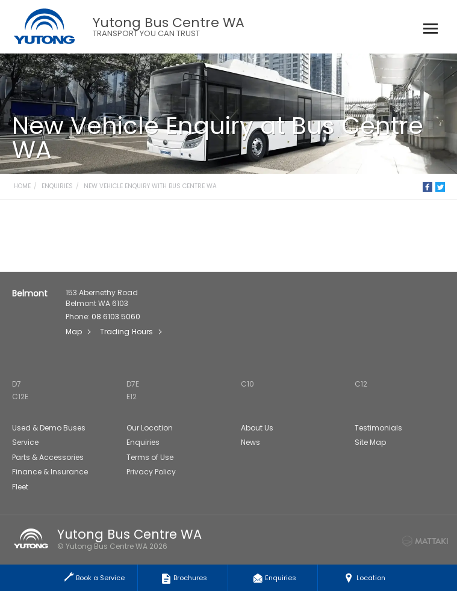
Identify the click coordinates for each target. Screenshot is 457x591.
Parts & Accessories (48, 457)
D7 (16, 384)
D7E (132, 384)
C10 (247, 384)
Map (74, 331)
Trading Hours (126, 331)
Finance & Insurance (50, 472)
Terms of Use (149, 457)
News (250, 442)
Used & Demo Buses (48, 428)
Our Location (149, 428)
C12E (20, 396)
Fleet (20, 487)
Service (25, 442)
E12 (131, 396)
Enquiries (57, 186)
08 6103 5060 (116, 316)
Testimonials (378, 428)
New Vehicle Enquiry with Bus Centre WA (150, 186)
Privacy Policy (151, 472)
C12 (361, 384)
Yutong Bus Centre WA (168, 26)
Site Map (370, 442)
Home (22, 186)
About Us (257, 428)
